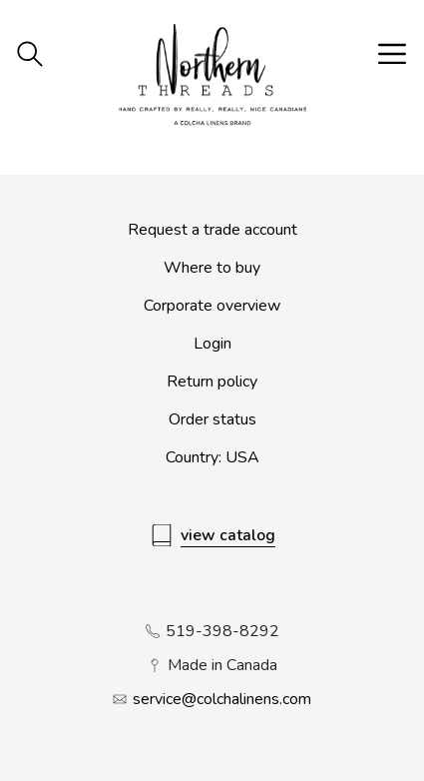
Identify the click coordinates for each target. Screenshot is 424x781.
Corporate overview (212, 306)
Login (212, 344)
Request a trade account (212, 230)
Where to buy (212, 268)
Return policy (212, 381)
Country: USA (212, 457)
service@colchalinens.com (222, 699)
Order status (212, 419)
